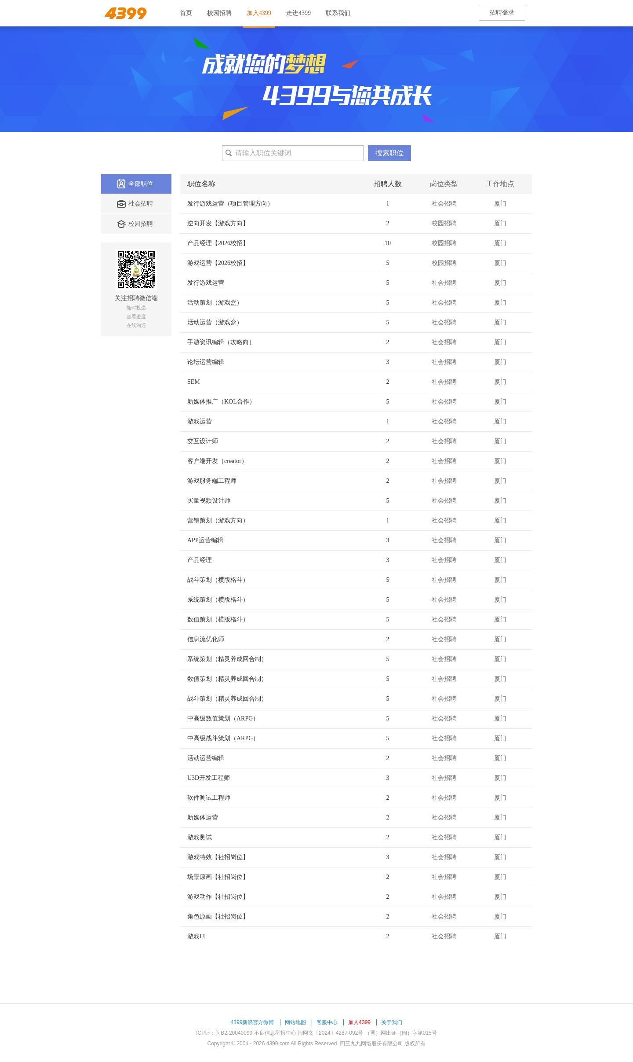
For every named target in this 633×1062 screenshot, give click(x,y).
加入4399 (259, 13)
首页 (186, 13)
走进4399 (298, 13)
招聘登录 (502, 12)
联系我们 (338, 13)
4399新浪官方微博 (252, 1022)
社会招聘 (134, 204)
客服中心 (327, 1022)
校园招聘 (219, 13)
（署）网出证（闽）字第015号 (401, 1033)
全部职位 (134, 184)
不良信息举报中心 (275, 1033)
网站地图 (295, 1022)
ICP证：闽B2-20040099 (224, 1033)
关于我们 (391, 1022)
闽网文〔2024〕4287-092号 (330, 1033)
